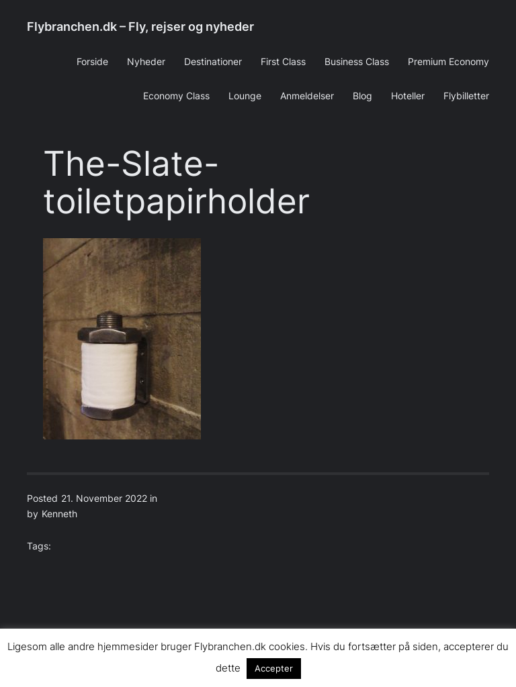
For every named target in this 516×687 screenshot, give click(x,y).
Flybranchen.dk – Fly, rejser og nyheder (140, 26)
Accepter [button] (274, 668)
